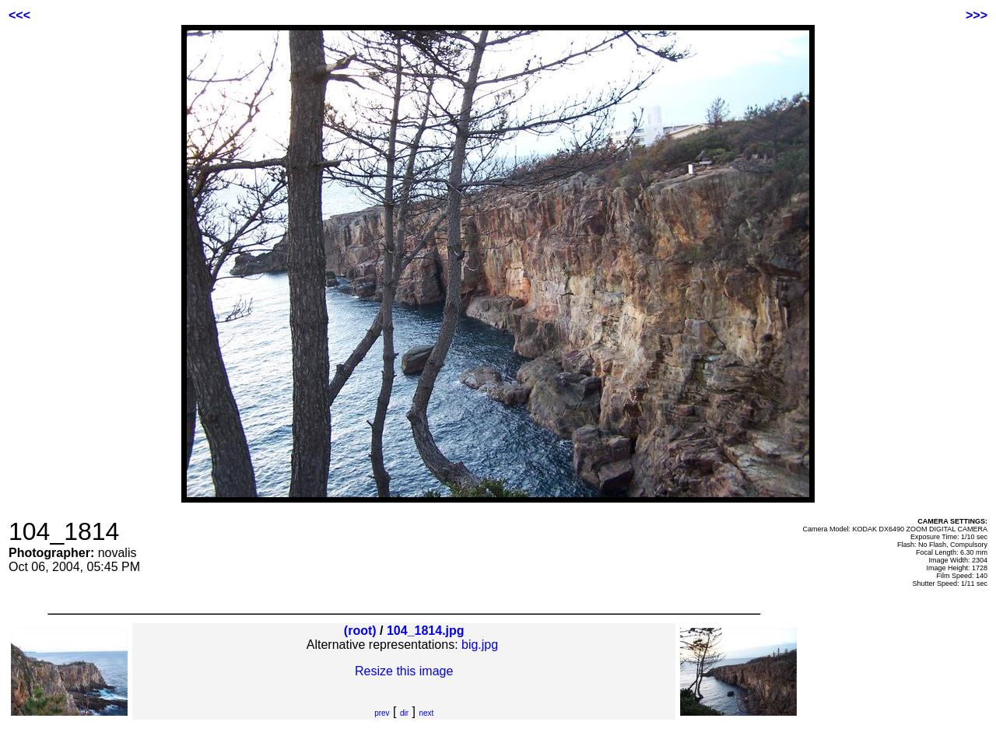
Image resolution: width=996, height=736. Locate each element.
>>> (976, 15)
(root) (360, 630)
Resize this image (404, 671)
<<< (19, 15)
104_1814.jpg (426, 630)
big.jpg (479, 644)
